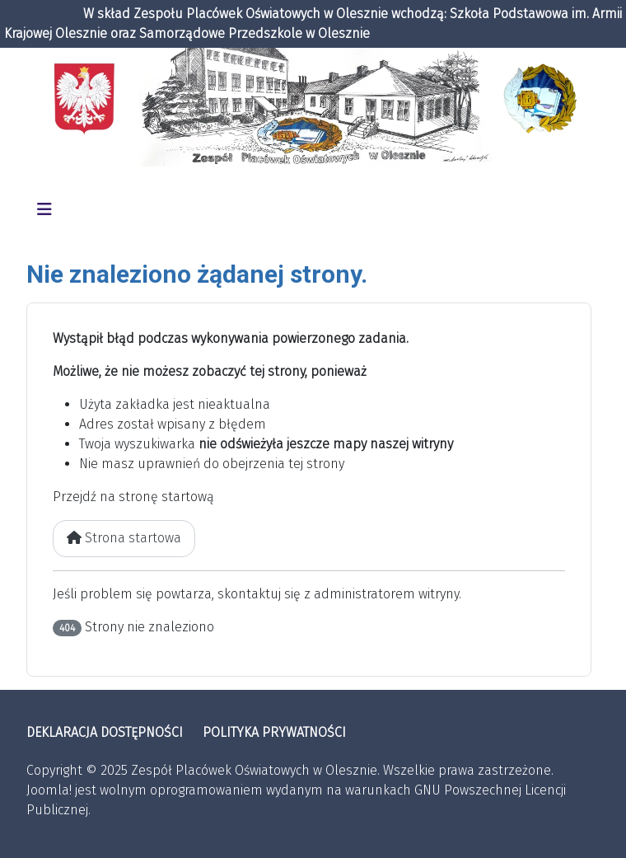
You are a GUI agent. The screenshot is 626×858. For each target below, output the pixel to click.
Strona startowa (124, 538)
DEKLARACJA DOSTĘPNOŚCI (104, 732)
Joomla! (49, 790)
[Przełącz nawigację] (44, 209)
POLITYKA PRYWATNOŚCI (274, 732)
